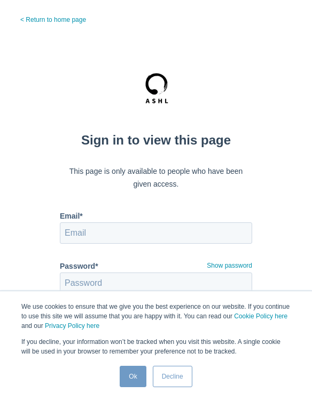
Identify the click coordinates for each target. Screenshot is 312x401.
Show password (229, 265)
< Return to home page (53, 19)
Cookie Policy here (260, 316)
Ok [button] (133, 376)
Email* (71, 216)
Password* (79, 266)
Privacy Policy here (72, 326)
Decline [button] (172, 376)
